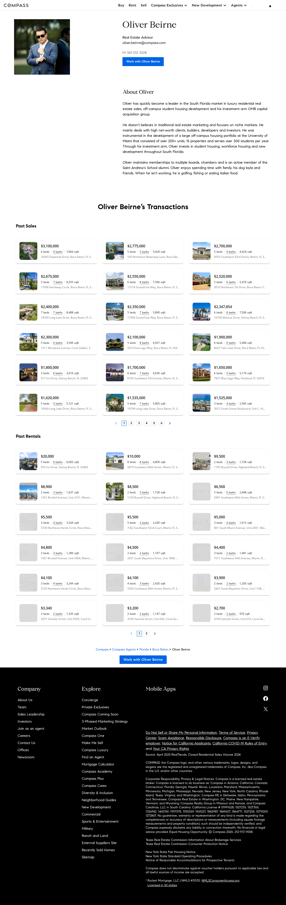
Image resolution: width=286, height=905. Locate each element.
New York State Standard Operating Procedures (179, 856)
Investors (25, 721)
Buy (121, 5)
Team (22, 707)
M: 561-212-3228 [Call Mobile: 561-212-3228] (134, 52)
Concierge (90, 700)
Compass (102, 649)
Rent (132, 5)
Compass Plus (93, 778)
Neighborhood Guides (99, 800)
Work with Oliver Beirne (143, 61)
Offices (23, 750)
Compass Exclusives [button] (169, 5)
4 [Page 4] (146, 423)
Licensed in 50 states (162, 885)
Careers (24, 736)
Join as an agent (31, 728)
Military (87, 828)
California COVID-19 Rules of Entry (239, 743)
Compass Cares (94, 786)
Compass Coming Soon (100, 714)
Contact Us (26, 743)
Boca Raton (160, 649)
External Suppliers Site (99, 843)
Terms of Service (232, 732)
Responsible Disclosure (203, 738)
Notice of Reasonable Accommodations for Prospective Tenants (190, 860)
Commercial (91, 814)
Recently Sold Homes (98, 850)
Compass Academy (97, 771)
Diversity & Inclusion (97, 793)
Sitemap (88, 857)
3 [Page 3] (139, 423)
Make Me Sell (92, 743)
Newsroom (26, 757)
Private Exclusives (95, 707)
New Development (96, 807)
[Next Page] (169, 423)
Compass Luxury (95, 750)
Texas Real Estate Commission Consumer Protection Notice (187, 844)
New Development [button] (209, 5)
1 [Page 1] (124, 423)
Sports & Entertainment (100, 821)
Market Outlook (94, 728)
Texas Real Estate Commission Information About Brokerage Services (193, 840)
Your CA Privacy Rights (171, 749)
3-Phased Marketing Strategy (105, 721)
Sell (144, 5)
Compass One (93, 736)
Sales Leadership (31, 714)
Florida (144, 649)
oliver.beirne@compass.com (144, 43)
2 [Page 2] (131, 423)
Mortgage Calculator (98, 764)
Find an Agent (93, 757)
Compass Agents (124, 649)
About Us (25, 700)
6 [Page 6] (161, 423)
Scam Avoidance (171, 738)
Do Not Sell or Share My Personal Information (181, 732)
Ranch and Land (95, 836)
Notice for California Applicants (186, 743)
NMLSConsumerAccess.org (220, 880)
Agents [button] (239, 5)
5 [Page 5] (154, 423)
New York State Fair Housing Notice (171, 852)
